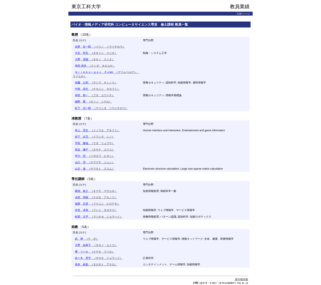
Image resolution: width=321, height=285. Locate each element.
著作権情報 (241, 279)
